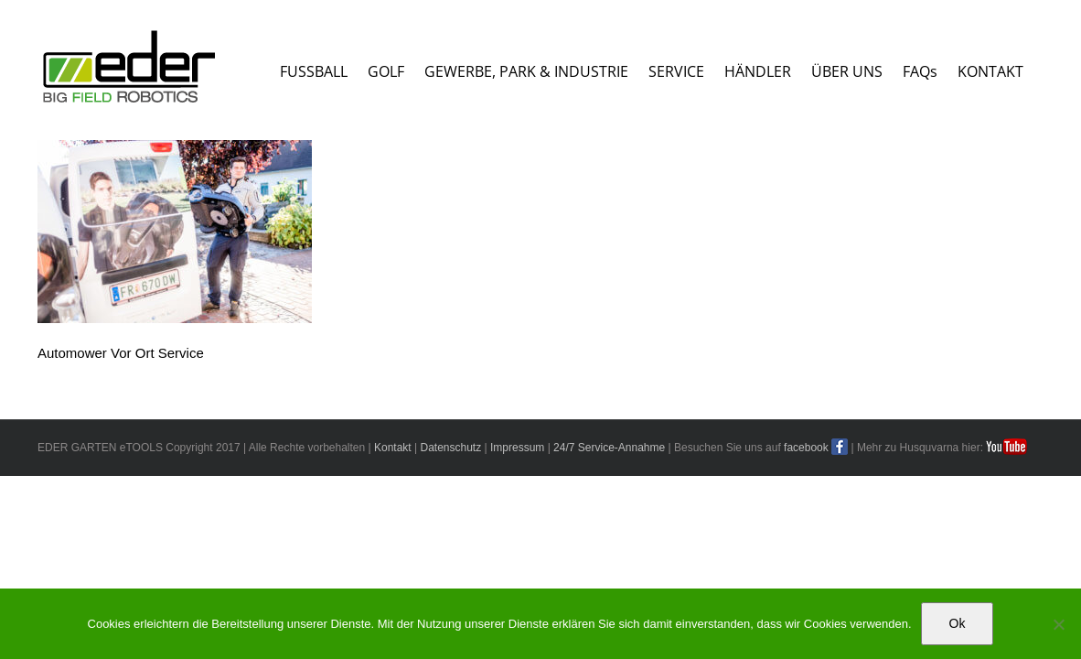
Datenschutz (450, 447)
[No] (1058, 624)
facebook (806, 447)
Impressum (517, 447)
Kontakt (393, 447)
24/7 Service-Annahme (609, 447)
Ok (957, 623)
